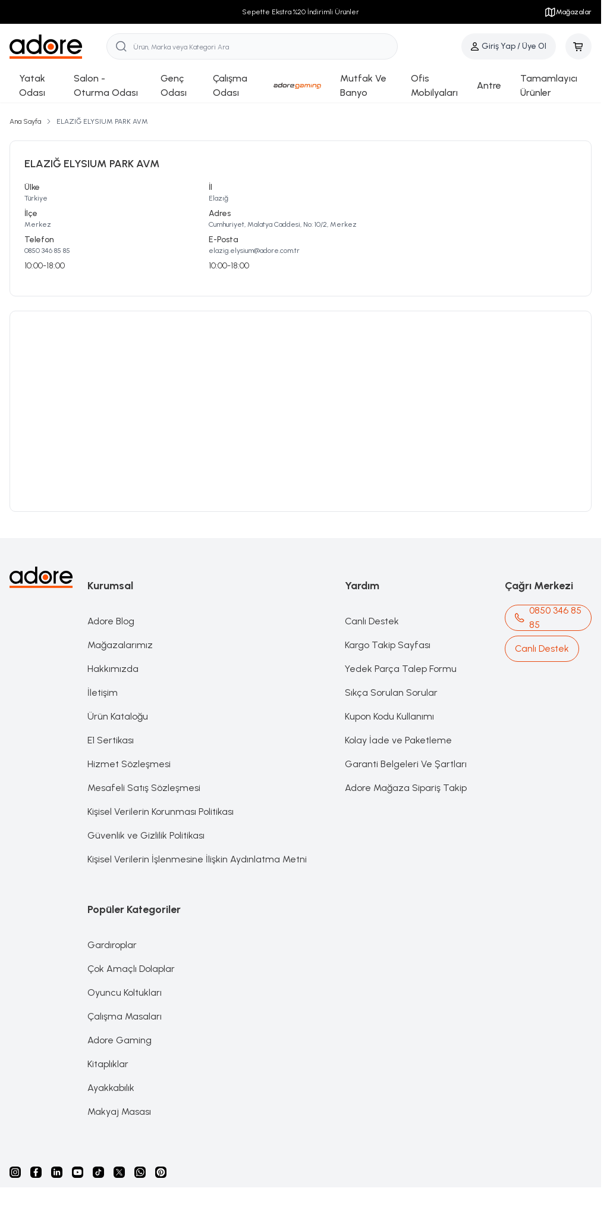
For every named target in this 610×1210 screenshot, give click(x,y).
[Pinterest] (160, 1172)
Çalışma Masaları (124, 1016)
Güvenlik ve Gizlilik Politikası (146, 835)
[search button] (121, 46)
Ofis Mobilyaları (434, 85)
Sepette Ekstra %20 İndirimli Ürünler (300, 12)
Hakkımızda (113, 668)
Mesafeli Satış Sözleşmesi (143, 787)
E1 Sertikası (110, 740)
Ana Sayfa (25, 121)
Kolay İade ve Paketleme (398, 740)
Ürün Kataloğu (117, 716)
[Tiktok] (98, 1172)
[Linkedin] (56, 1172)
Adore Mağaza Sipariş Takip (406, 787)
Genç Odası (174, 85)
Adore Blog (110, 621)
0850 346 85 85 (47, 250)
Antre (489, 85)
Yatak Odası (32, 85)
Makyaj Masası (119, 1111)
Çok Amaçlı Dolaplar (131, 968)
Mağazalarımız (120, 645)
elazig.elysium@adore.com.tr (254, 250)
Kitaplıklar (107, 1064)
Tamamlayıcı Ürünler (548, 85)
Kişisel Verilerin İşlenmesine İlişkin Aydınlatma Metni (197, 859)
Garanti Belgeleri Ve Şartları (406, 764)
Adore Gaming (119, 1040)
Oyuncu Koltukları (124, 992)
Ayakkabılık (110, 1087)
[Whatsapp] (140, 1172)
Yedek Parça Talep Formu (401, 668)
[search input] (252, 46)
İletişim (102, 692)
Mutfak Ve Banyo (363, 85)
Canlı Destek (372, 621)
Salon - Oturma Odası (106, 85)
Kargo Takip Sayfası (387, 645)
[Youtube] (77, 1172)
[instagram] (15, 1172)
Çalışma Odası (230, 85)
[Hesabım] (508, 46)
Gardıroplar (112, 945)
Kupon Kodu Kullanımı (389, 716)
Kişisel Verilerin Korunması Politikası (160, 811)
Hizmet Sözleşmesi (129, 764)
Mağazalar (568, 12)
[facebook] (36, 1172)
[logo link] (58, 47)
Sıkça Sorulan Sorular (391, 692)
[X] (119, 1172)
